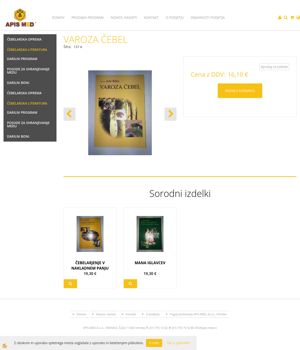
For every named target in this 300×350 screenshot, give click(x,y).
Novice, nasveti (124, 17)
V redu (154, 343)
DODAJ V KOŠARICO (240, 90)
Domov (58, 17)
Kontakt (151, 17)
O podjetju (175, 17)
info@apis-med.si (205, 328)
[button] (170, 114)
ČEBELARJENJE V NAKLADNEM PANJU (90, 265)
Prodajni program (87, 17)
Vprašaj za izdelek (274, 66)
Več (70, 283)
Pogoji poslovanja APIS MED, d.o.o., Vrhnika (198, 314)
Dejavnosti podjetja (208, 17)
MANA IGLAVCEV (150, 262)
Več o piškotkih (178, 343)
